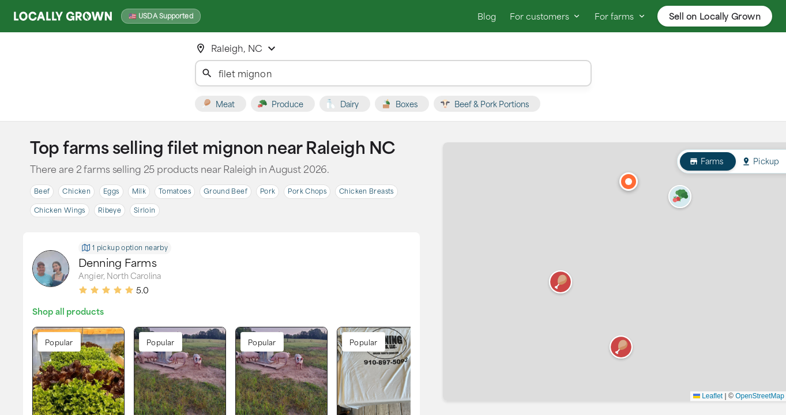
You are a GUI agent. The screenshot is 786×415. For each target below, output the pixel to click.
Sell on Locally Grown (714, 16)
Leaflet (708, 396)
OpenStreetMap (759, 396)
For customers (545, 16)
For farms (620, 16)
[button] (621, 347)
